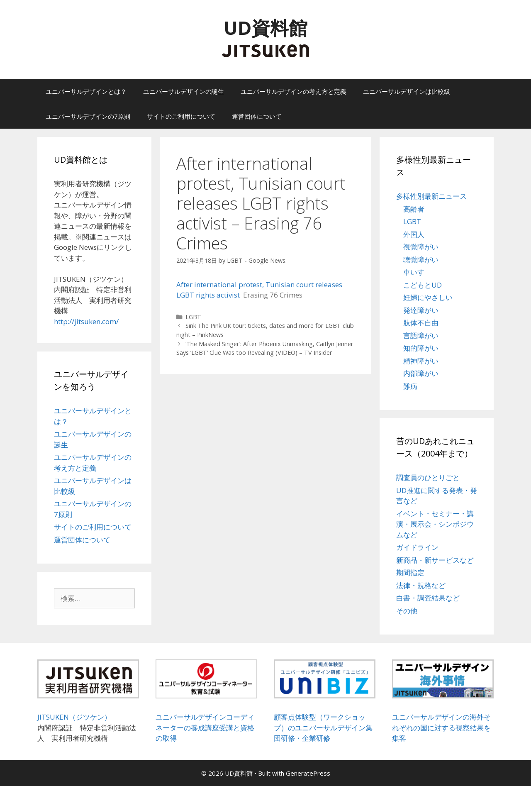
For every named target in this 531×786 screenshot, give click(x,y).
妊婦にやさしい (428, 297)
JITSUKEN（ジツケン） (74, 717)
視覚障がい (420, 246)
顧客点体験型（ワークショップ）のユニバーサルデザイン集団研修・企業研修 (323, 727)
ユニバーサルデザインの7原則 (88, 116)
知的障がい (420, 348)
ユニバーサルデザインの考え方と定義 (293, 91)
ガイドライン (417, 547)
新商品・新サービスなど (435, 560)
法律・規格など (421, 585)
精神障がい (420, 361)
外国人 (413, 234)
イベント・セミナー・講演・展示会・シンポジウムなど (435, 524)
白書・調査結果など (428, 598)
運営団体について (257, 116)
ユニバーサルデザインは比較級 (406, 91)
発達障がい (420, 310)
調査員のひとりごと (428, 477)
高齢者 (413, 209)
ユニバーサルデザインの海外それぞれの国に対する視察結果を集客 (441, 727)
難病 (410, 386)
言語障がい (420, 335)
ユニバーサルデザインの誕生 (183, 91)
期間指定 (410, 572)
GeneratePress (308, 773)
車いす (413, 272)
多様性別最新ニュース (431, 196)
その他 (406, 610)
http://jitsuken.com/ (86, 321)
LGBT (193, 317)
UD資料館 (265, 27)
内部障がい (420, 373)
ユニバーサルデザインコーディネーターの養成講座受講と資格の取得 (205, 727)
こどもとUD (422, 285)
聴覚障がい (420, 259)
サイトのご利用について (181, 116)
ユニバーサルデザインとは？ (86, 91)
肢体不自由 (420, 322)
